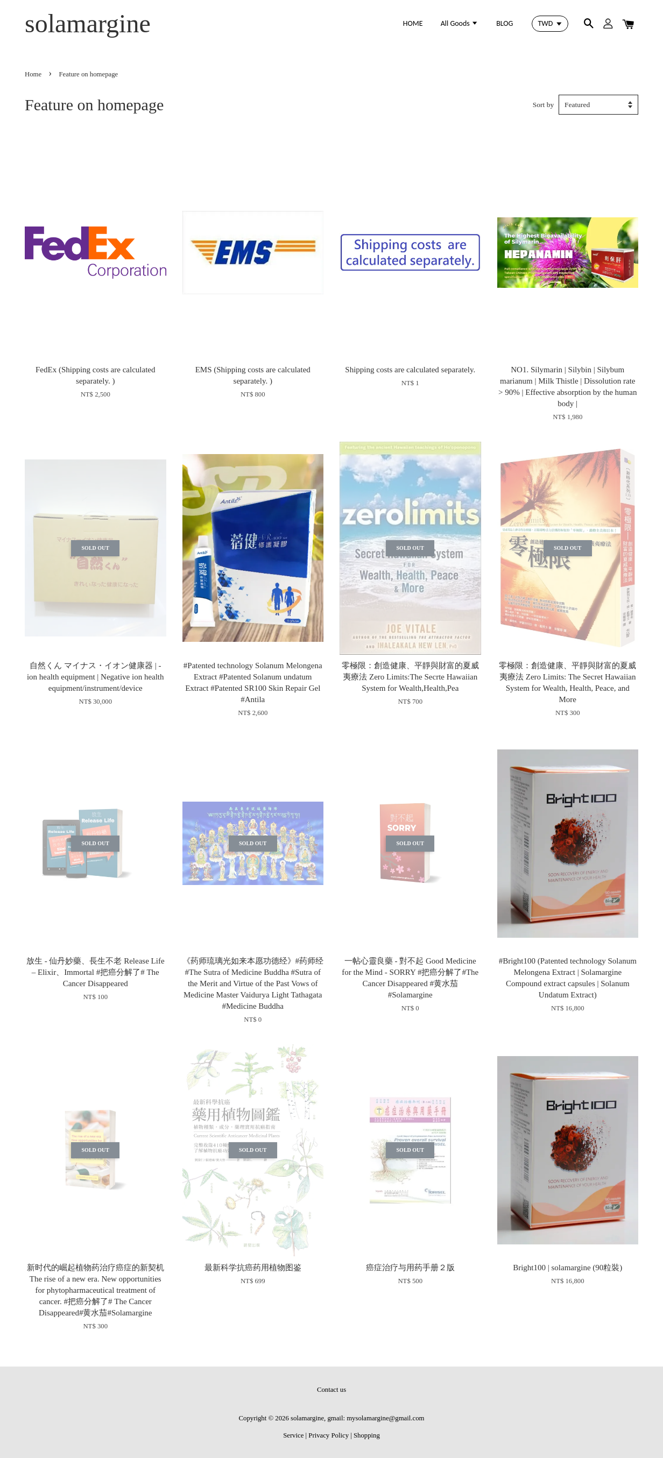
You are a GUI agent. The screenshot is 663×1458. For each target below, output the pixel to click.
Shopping (367, 1435)
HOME (413, 23)
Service (293, 1435)
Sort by (543, 105)
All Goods (459, 23)
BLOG (504, 23)
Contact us (331, 1389)
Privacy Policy (328, 1435)
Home (33, 74)
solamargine (88, 23)
